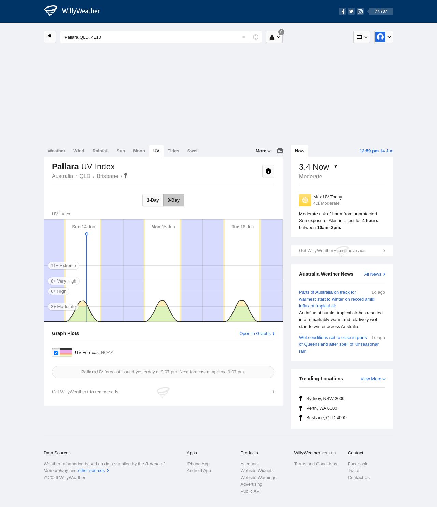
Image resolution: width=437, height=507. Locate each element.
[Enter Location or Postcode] (161, 37)
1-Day (153, 200)
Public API (250, 491)
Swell (193, 150)
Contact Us (359, 477)
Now (299, 150)
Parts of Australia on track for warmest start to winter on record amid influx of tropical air (342, 309)
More (261, 150)
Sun (121, 150)
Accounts (249, 463)
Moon (139, 150)
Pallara (125, 175)
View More (371, 378)
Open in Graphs (255, 333)
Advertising (251, 484)
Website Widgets (256, 470)
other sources (91, 470)
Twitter (354, 470)
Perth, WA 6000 (321, 408)
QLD (84, 176)
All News (372, 274)
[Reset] (243, 37)
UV (156, 150)
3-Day (174, 200)
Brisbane (107, 176)
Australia (62, 176)
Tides (173, 150)
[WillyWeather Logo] (76, 11)
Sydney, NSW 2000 (325, 398)
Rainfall (101, 150)
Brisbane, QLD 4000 (326, 417)
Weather (56, 150)
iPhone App (198, 463)
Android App (199, 470)
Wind (78, 150)
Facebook (357, 463)
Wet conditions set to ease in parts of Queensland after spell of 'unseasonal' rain (342, 344)
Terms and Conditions (315, 463)
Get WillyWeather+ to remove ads (332, 250)
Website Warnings (258, 477)
